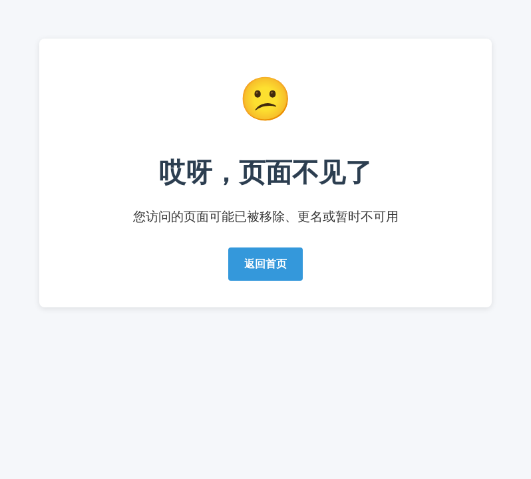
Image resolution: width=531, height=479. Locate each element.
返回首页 (265, 263)
